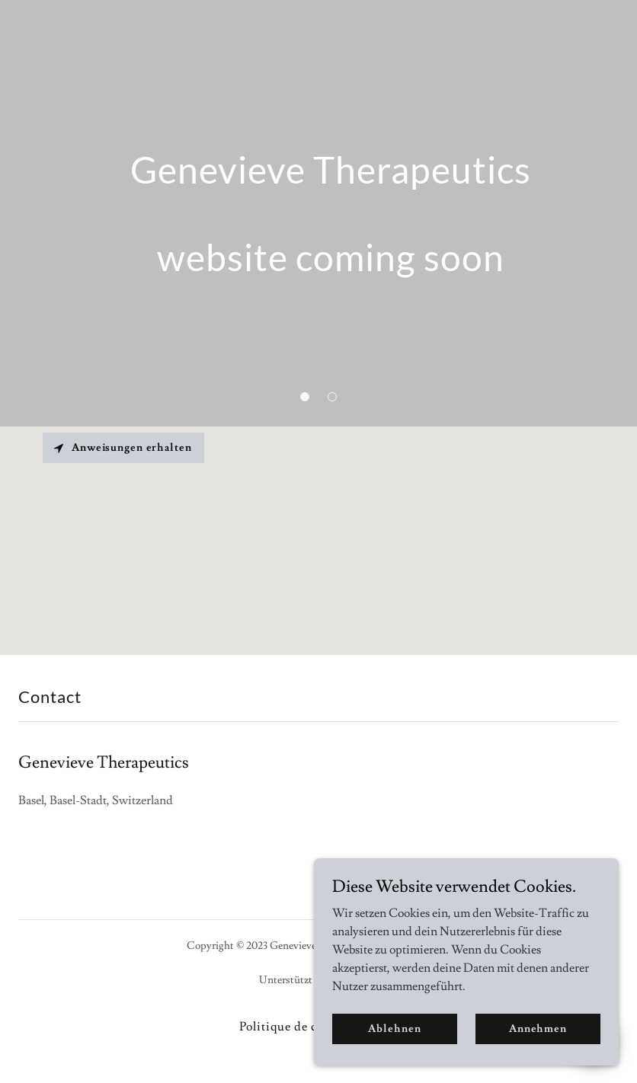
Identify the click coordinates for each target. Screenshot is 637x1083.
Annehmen (538, 1028)
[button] (304, 396)
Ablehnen (394, 1028)
